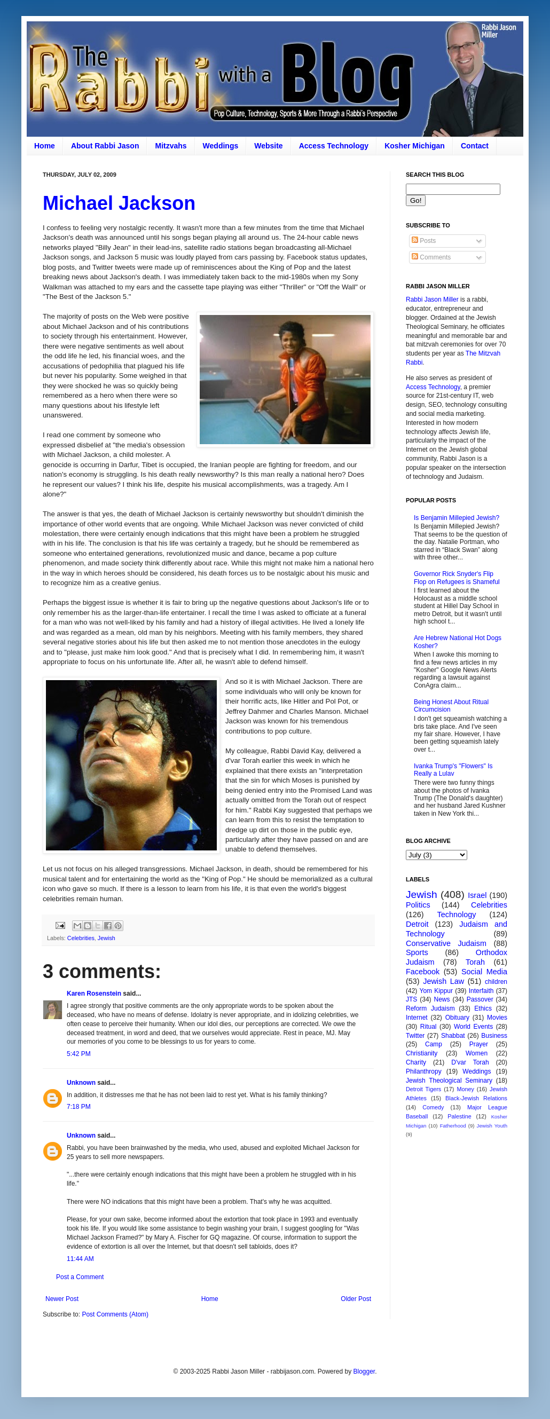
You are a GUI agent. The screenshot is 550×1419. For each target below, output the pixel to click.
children (496, 982)
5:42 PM (79, 1054)
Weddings (221, 145)
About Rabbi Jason (105, 145)
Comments (431, 257)
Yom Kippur (436, 991)
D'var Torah (470, 1062)
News (442, 999)
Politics (418, 905)
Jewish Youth (492, 1126)
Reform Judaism (430, 1008)
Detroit (417, 924)
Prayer (478, 1044)
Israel (477, 895)
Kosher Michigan (414, 145)
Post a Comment (80, 1277)
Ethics (483, 1008)
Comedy (433, 1107)
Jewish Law (443, 981)
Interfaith (481, 991)
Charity (416, 1062)
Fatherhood (453, 1126)
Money (465, 1089)
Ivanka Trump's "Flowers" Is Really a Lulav (453, 769)
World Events (473, 1026)
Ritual (428, 1026)
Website (268, 145)
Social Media (484, 971)
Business (494, 1035)
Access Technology (333, 145)
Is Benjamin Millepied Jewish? (456, 518)
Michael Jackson (119, 203)
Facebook (422, 971)
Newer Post (61, 1299)
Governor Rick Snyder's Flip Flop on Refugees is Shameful (457, 577)
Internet (417, 1017)
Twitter (415, 1035)
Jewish (106, 938)
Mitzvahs (170, 145)
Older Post (356, 1299)
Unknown (81, 1082)
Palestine (459, 1116)
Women (477, 1053)
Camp (433, 1044)
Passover (480, 999)
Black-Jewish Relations (476, 1098)
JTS (411, 999)
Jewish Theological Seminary (449, 1080)
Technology (456, 914)
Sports (417, 952)
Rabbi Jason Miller (432, 299)
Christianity (421, 1053)
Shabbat (453, 1035)
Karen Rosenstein (94, 993)
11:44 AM (80, 1259)
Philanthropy (424, 1071)
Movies (497, 1017)
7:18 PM (79, 1106)
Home (44, 145)
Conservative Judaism (446, 943)
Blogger (364, 1371)
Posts (424, 241)
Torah (475, 962)
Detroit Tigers (423, 1089)
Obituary (457, 1017)
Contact (475, 145)
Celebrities (81, 938)
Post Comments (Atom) (115, 1314)
